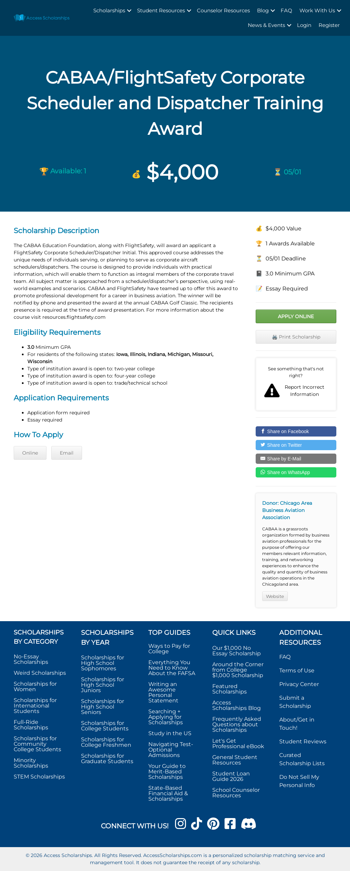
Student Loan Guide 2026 (231, 776)
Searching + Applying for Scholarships (165, 717)
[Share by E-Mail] (296, 459)
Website (275, 596)
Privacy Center (299, 684)
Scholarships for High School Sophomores (102, 663)
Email (66, 453)
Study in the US (169, 733)
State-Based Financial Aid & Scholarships (168, 793)
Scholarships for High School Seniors (102, 706)
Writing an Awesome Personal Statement (163, 692)
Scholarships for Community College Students (37, 744)
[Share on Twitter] (296, 445)
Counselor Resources (223, 10)
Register (329, 25)
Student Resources (161, 10)
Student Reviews (302, 741)
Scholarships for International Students (35, 705)
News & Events (266, 25)
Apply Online (296, 316)
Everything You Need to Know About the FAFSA (171, 667)
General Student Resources (234, 760)
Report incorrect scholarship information (296, 384)
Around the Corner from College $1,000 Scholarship (238, 670)
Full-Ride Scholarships (31, 725)
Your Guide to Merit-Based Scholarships (167, 771)
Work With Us (317, 10)
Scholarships (109, 10)
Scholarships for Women (35, 686)
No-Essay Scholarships (31, 659)
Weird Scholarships (40, 673)
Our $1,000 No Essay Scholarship (236, 651)
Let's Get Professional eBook (238, 743)
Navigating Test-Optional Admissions (170, 749)
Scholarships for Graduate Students (107, 759)
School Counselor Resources (236, 793)
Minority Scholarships (31, 763)
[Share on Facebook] (296, 431)
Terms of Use (296, 670)
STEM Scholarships (39, 776)
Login (304, 25)
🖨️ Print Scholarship (296, 337)
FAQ (286, 10)
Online (30, 453)
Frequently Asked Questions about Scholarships (236, 724)
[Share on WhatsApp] (296, 472)
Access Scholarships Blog (236, 705)
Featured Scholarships (230, 689)
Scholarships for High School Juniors (102, 685)
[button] (129, 10)
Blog (263, 10)
